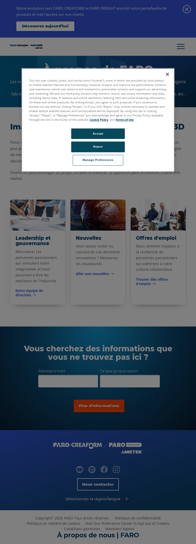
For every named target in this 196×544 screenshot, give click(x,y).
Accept (98, 133)
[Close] (167, 74)
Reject (98, 146)
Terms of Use (125, 120)
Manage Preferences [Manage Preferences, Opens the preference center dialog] (98, 160)
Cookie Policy (99, 120)
